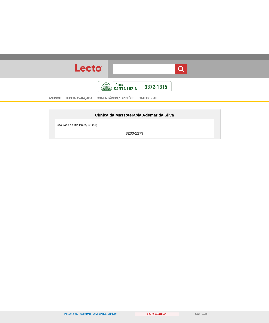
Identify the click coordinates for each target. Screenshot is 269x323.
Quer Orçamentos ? (156, 314)
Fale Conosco (71, 314)
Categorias (148, 98)
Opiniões (115, 98)
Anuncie (55, 98)
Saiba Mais (85, 314)
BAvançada (79, 98)
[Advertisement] (134, 27)
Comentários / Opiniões (104, 314)
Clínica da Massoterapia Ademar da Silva (134, 115)
